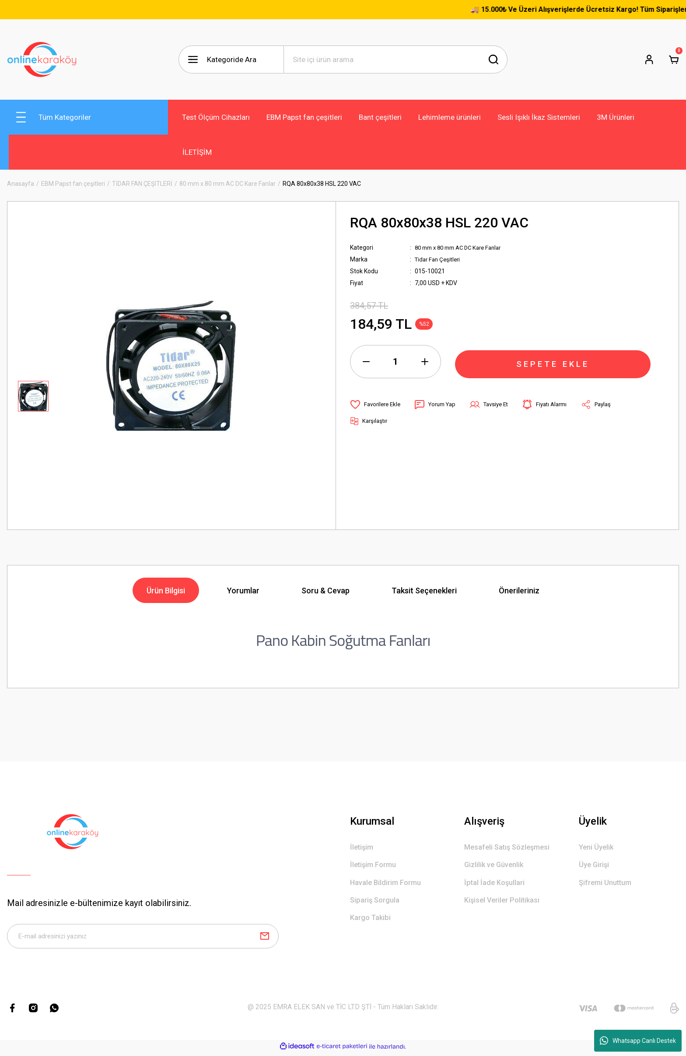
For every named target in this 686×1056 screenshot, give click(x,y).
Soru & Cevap (325, 590)
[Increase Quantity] (425, 361)
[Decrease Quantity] (366, 361)
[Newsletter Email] (143, 938)
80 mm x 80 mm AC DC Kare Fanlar (463, 247)
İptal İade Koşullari (496, 885)
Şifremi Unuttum (608, 885)
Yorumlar (243, 590)
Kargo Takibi (372, 923)
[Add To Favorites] (377, 404)
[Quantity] (395, 361)
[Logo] (42, 59)
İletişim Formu (375, 866)
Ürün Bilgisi (166, 590)
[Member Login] (649, 59)
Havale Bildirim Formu (388, 885)
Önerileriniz (519, 590)
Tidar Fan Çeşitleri (439, 259)
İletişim (362, 848)
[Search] (396, 59)
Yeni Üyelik (597, 848)
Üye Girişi (595, 866)
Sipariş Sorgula (376, 904)
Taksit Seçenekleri (424, 590)
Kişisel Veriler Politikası (505, 904)
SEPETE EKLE (553, 361)
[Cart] (673, 59)
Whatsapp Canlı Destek (638, 1041)
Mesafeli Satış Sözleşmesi (510, 848)
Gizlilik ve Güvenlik (496, 866)
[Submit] (265, 938)
